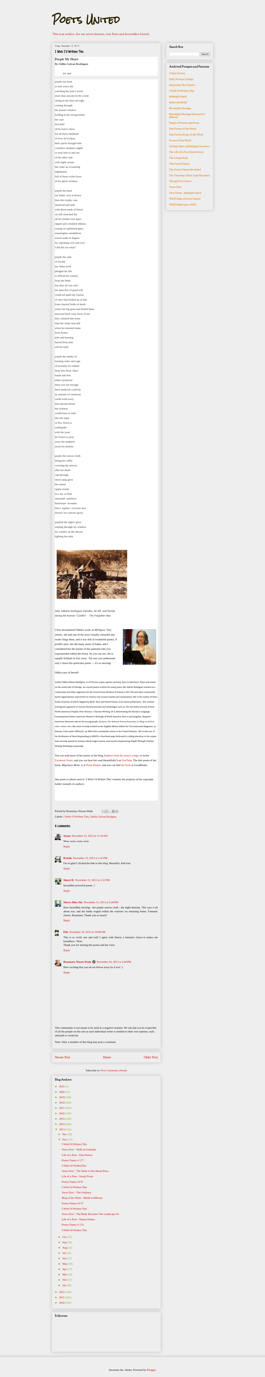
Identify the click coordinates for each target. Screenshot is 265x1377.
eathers (109, 755)
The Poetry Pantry (179, 163)
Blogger (151, 1369)
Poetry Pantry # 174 (73, 1224)
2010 (62, 1302)
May (65, 1263)
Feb (64, 1279)
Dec (65, 1134)
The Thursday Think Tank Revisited (189, 175)
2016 (62, 1113)
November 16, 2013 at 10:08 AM (87, 931)
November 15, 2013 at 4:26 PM (101, 902)
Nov (65, 1139)
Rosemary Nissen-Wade (77, 961)
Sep (64, 1242)
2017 (62, 1107)
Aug (65, 1247)
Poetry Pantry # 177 (73, 1160)
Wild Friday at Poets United (184, 198)
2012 (62, 1291)
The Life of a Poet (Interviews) (186, 151)
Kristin (67, 857)
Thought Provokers (180, 181)
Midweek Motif (178, 102)
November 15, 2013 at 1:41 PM (90, 857)
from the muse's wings (126, 755)
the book (126, 765)
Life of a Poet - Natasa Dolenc (78, 1219)
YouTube (127, 760)
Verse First (175, 186)
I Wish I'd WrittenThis (74, 1165)
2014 (62, 1124)
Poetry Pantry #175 (72, 1203)
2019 (62, 1097)
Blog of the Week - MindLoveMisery (82, 1197)
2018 (62, 1102)
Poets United (86, 19)
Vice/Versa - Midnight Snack (185, 192)
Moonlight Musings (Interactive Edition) (187, 115)
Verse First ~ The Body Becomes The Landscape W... (91, 1213)
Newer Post (62, 1057)
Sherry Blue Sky (73, 902)
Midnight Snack (178, 96)
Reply (66, 846)
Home (107, 1057)
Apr (64, 1269)
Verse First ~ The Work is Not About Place (85, 1170)
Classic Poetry (177, 73)
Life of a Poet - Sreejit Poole (77, 1176)
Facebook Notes (64, 760)
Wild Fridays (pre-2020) (182, 204)
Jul (64, 1252)
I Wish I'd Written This (76, 816)
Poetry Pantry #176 (72, 1181)
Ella (65, 931)
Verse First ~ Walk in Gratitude (79, 1149)
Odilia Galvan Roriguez (103, 816)
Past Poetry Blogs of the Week (186, 134)
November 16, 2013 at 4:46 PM (114, 961)
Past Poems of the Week (182, 128)
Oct (64, 1236)
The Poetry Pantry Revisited (185, 169)
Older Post (151, 1057)
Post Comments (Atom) (114, 1070)
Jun (64, 1258)
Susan (66, 835)
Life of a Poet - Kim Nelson (77, 1154)
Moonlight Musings (180, 108)
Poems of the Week (180, 140)
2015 (62, 1118)
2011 (62, 1297)
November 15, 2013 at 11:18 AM (90, 835)
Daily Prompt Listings (181, 79)
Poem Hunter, (93, 765)
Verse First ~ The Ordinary (76, 1192)
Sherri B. (68, 880)
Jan (64, 1285)
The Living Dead (178, 157)
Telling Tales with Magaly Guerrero (189, 146)
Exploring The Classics (182, 84)
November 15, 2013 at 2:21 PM (92, 880)
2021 (62, 1086)
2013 (62, 1129)
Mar (65, 1274)
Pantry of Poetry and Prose (184, 122)
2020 (62, 1091)
